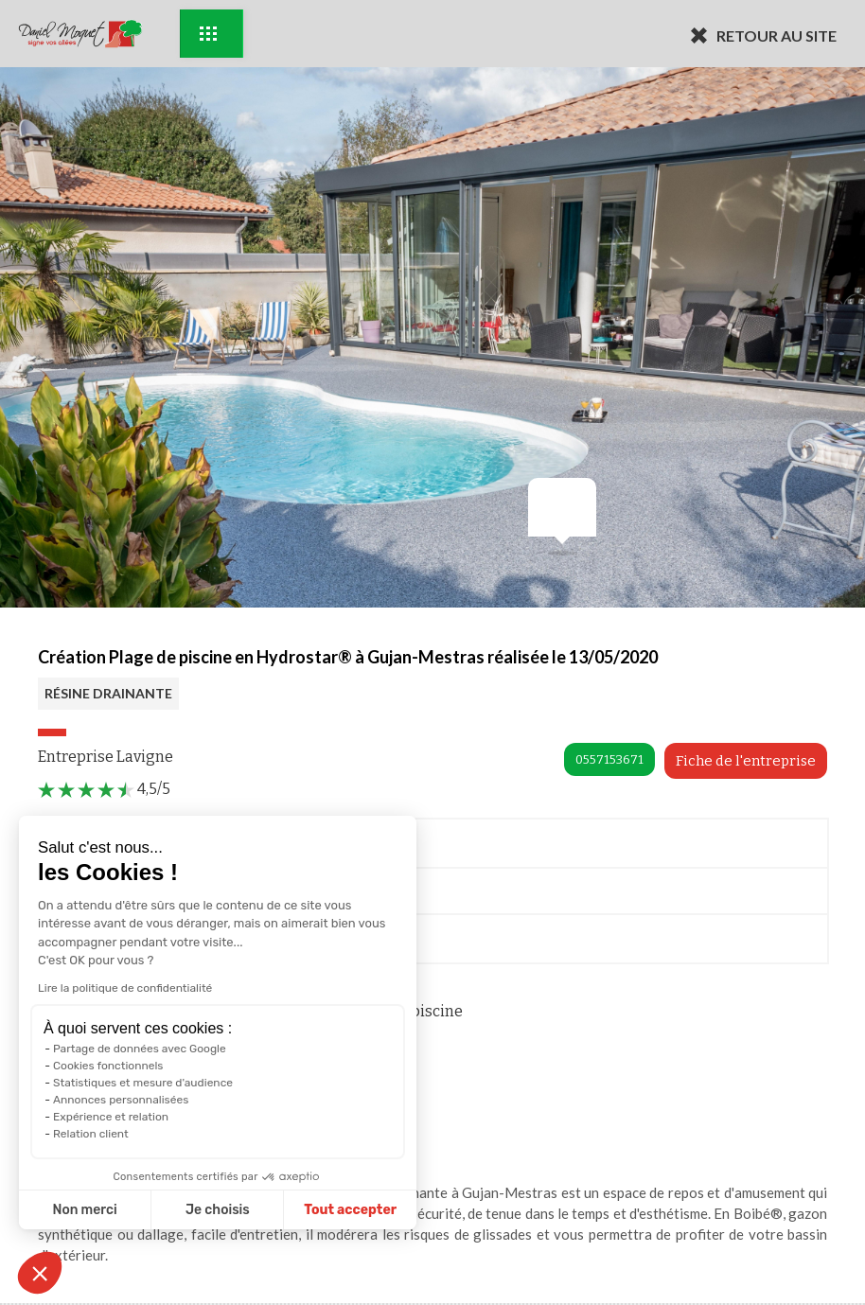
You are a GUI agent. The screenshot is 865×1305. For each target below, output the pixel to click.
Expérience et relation (110, 1116)
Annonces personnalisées (119, 1099)
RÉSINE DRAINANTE (108, 693)
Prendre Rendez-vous (130, 846)
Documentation (112, 942)
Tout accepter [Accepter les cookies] (350, 1210)
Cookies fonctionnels (107, 1065)
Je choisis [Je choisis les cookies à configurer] (217, 1210)
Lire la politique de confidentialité (124, 988)
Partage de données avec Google (138, 1048)
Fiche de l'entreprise (746, 760)
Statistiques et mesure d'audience (142, 1082)
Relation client (90, 1133)
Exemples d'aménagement (208, 33)
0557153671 (609, 759)
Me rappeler (100, 896)
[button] (39, 1273)
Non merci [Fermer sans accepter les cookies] (84, 1210)
